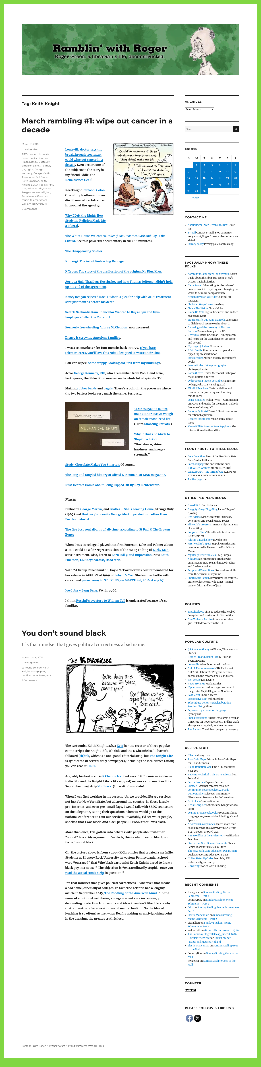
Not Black (104, 786)
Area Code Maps (197, 759)
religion (45, 192)
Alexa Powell (195, 285)
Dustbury (43, 161)
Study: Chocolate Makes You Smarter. (92, 464)
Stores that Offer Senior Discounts (207, 843)
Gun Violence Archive (200, 619)
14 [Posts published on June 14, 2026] (188, 178)
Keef (120, 745)
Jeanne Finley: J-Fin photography (207, 365)
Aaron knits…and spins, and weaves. (208, 274)
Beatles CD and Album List (203, 657)
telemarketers (38, 199)
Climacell (193, 786)
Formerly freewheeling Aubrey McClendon (96, 327)
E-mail (192, 232)
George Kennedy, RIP (89, 373)
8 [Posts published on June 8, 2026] (196, 171)
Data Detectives (197, 456)
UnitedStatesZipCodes (200, 858)
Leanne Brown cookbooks (203, 812)
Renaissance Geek (78, 180)
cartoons (27, 667)
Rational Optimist (198, 411)
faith (190, 907)
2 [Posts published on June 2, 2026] (204, 164)
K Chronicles (111, 776)
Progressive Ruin (197, 698)
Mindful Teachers (198, 388)
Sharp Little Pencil (198, 578)
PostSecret (194, 695)
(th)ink (83, 756)
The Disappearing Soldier (83, 251)
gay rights (28, 169)
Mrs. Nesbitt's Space (199, 543)
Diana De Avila (196, 312)
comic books (29, 158)
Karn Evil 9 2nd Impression (132, 555)
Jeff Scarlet (42, 177)
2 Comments (29, 208)
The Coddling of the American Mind (130, 893)
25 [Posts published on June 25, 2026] (219, 184)
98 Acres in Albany (198, 649)
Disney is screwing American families (92, 337)
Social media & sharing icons (110, 1064)
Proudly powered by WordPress (86, 1046)
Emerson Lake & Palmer (36, 165)
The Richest (195, 729)
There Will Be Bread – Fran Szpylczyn (209, 426)
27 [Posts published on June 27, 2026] (235, 184)
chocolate (43, 154)
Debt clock (194, 801)
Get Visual (193, 335)
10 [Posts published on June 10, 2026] (212, 171)
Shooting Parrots (157, 424)
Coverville (193, 664)
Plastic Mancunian (198, 915)
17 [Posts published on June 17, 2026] (212, 178)
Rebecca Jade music (199, 418)
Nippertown (195, 687)
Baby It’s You (124, 575)
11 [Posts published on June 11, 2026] (220, 171)
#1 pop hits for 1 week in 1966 (221, 930)
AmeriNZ (193, 505)
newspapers (38, 671)
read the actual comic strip (84, 873)
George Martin (91, 509)
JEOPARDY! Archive (199, 468)
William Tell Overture (34, 203)
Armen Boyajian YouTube (202, 296)
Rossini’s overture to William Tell (100, 600)
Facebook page (196, 464)
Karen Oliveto (195, 373)
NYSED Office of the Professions (206, 835)
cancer (33, 154)
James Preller (195, 357)
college (37, 667)
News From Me (196, 683)
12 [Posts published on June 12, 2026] (227, 171)
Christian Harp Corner (200, 304)
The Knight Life (161, 756)
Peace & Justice (196, 399)
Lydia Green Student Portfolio (205, 380)
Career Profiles (196, 782)
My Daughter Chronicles (202, 555)
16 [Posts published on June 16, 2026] (204, 178)
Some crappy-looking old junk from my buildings (124, 363)
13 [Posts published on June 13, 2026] (235, 171)
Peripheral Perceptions (201, 570)
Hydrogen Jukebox (198, 346)
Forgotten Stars (197, 532)
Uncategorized (30, 149)
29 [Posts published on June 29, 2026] (196, 191)
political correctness (33, 675)
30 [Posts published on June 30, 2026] (204, 191)
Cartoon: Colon (94, 190)
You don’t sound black (64, 633)
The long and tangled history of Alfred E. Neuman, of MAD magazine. (115, 475)
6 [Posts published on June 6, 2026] (235, 164)
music (38, 188)
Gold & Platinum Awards (202, 668)
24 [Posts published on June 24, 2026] (212, 184)
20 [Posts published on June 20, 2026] (235, 178)
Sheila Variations (197, 718)
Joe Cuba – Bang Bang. (81, 590)
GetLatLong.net (197, 805)
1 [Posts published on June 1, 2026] (196, 164)
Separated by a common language (207, 710)
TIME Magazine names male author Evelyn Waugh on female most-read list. (153, 414)
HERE (91, 766)
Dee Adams (194, 517)
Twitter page (195, 479)
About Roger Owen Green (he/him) (208, 225)
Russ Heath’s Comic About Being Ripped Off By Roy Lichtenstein (112, 485)
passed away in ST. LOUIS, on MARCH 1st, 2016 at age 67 (123, 580)
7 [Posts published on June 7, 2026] (189, 171)
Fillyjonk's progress (199, 524)
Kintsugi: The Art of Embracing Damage (94, 261)
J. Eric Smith (195, 350)
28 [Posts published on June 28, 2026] (188, 191)
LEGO (34, 184)
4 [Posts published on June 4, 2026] (220, 164)
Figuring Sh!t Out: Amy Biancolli (206, 319)
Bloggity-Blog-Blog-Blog (203, 509)
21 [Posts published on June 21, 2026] (189, 184)
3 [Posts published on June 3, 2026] (212, 164)
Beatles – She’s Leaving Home (132, 509)
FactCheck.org (196, 611)
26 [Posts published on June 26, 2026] (227, 184)
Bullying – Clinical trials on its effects (209, 774)
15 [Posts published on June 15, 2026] (196, 178)
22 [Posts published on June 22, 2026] (196, 184)
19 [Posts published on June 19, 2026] (227, 178)
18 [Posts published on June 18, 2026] (220, 178)
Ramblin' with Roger (34, 1046)
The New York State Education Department (212, 850)
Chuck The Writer (198, 308)
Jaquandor (28, 177)
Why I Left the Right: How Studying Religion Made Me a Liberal (85, 220)
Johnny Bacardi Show (200, 539)
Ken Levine (194, 679)
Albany (192, 755)
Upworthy (193, 866)
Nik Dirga (193, 558)
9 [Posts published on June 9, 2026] (204, 171)
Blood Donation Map (200, 767)
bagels (108, 388)
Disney (33, 161)
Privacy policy (196, 244)
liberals (43, 184)
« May (195, 197)
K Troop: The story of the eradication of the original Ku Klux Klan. (113, 271)
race (48, 675)
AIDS (25, 154)
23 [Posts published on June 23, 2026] (204, 184)
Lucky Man (161, 550)
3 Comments (29, 680)
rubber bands (87, 388)
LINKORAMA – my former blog (205, 471)
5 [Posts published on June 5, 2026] (227, 164)
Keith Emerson (30, 180)
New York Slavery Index (201, 824)
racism (36, 192)
